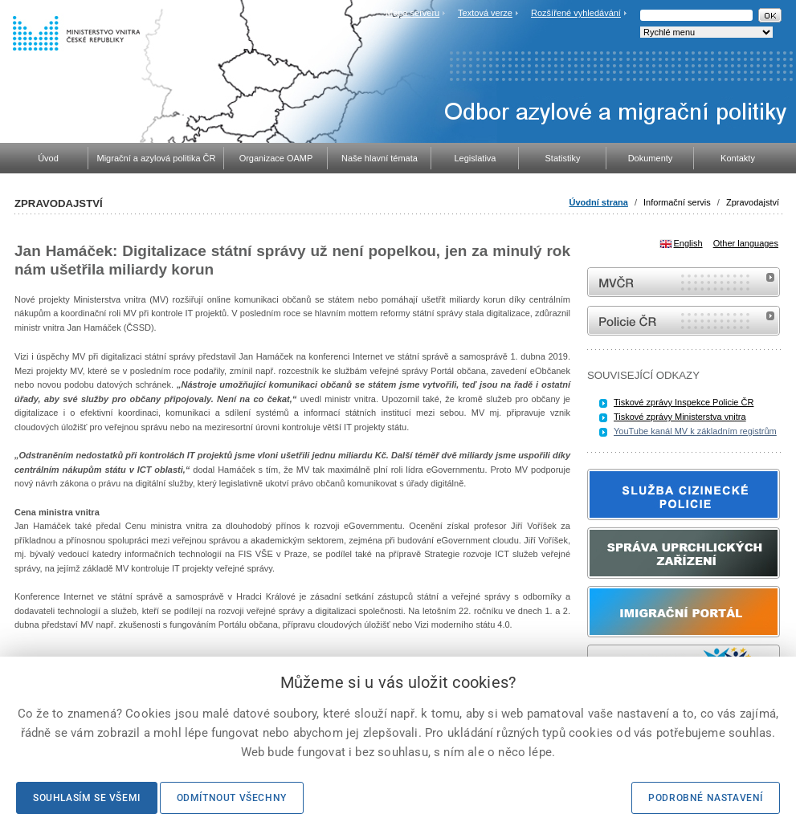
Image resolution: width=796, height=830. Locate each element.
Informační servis (677, 202)
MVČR (683, 282)
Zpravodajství (752, 202)
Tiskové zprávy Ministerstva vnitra (680, 416)
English (688, 243)
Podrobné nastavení (705, 798)
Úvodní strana (598, 202)
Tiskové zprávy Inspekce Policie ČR (683, 402)
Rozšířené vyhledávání (576, 13)
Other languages (745, 243)
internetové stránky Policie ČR (683, 321)
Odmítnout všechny (232, 798)
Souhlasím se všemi (87, 798)
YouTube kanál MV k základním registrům (695, 431)
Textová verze (485, 13)
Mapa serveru (412, 13)
